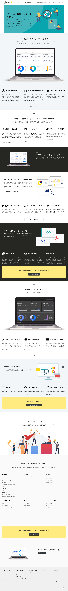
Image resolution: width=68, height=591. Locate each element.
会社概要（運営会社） (57, 572)
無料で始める (42, 552)
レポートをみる (42, 163)
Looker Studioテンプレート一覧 (21, 573)
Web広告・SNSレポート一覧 (34, 572)
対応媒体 (5, 577)
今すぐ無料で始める (34, 534)
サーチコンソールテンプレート (21, 579)
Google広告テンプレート (20, 581)
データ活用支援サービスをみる (34, 405)
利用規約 (55, 581)
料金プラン (6, 572)
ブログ (42, 572)
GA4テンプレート (19, 576)
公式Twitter (55, 577)
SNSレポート (31, 577)
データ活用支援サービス (8, 579)
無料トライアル (44, 577)
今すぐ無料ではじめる (34, 274)
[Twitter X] (63, 588)
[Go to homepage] (8, 2)
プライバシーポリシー (57, 579)
